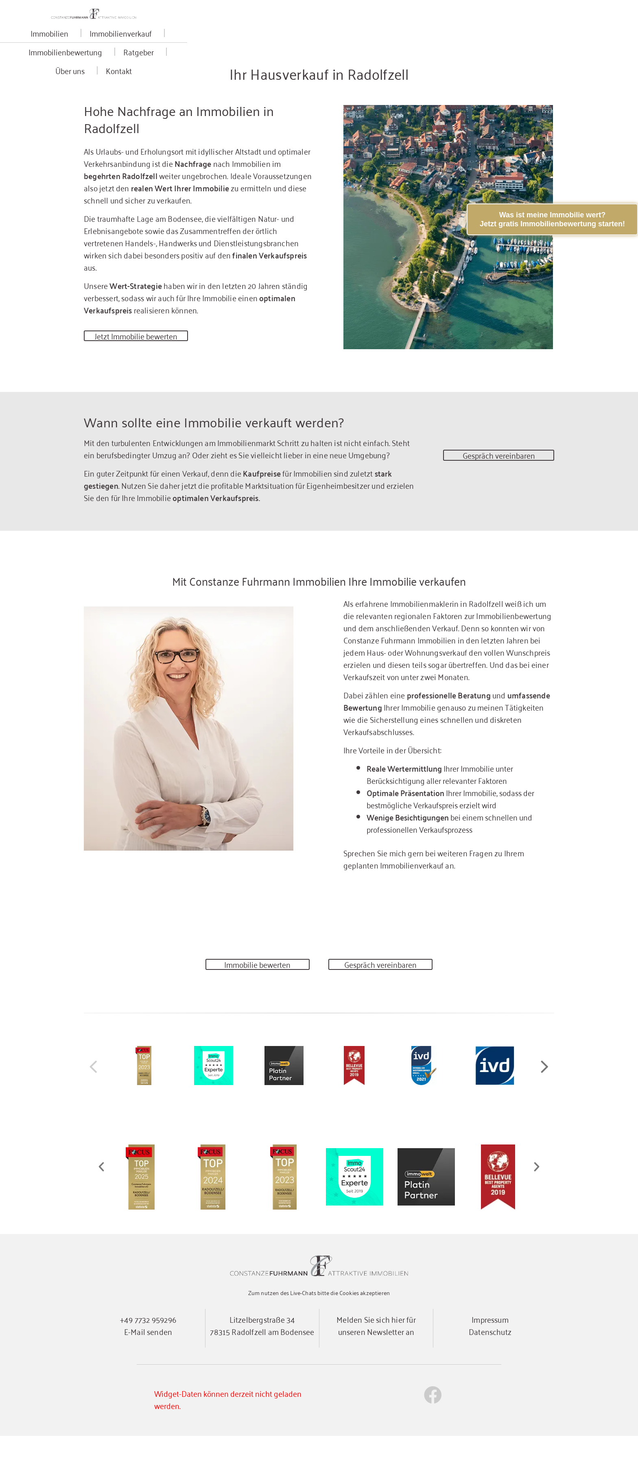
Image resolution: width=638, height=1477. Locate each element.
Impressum (490, 1360)
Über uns (442, 51)
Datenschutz (490, 1372)
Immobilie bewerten (257, 1000)
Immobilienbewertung (317, 51)
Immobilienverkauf (228, 51)
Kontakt (489, 51)
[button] (544, 1107)
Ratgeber (391, 51)
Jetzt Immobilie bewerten (140, 366)
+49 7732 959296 (148, 1360)
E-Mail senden (148, 1372)
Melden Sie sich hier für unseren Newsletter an (376, 1366)
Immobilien (157, 51)
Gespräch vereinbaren (499, 488)
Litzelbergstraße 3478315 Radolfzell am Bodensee (262, 1366)
